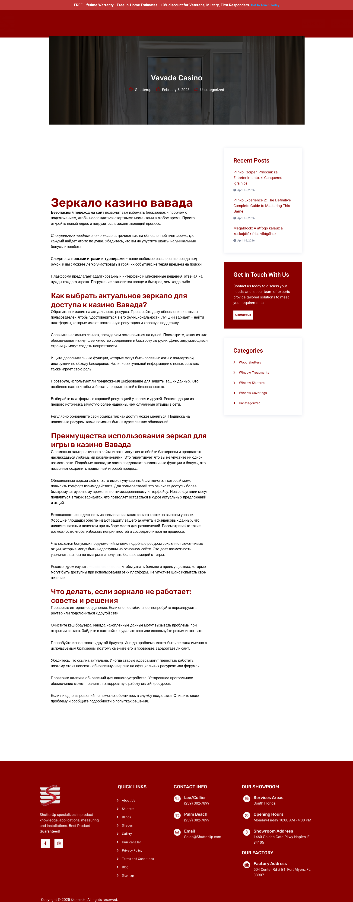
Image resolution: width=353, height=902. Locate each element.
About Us (78, 23)
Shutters (96, 23)
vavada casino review (107, 567)
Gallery (169, 23)
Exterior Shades (148, 23)
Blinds (111, 23)
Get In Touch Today (265, 5)
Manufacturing (214, 23)
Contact (236, 23)
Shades (126, 23)
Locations (189, 24)
